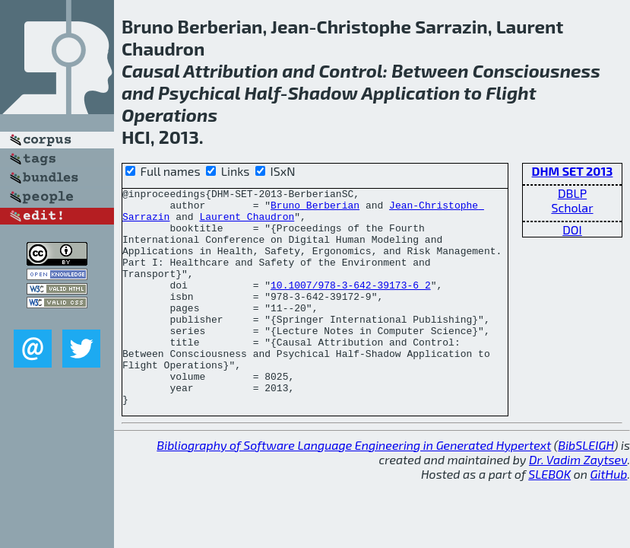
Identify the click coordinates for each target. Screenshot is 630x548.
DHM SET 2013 (572, 171)
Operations (169, 115)
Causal (151, 70)
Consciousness (536, 70)
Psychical (199, 92)
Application (411, 92)
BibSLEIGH (585, 474)
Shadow (323, 92)
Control (350, 70)
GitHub (609, 503)
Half (262, 92)
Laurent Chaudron (246, 223)
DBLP (572, 193)
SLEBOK (549, 503)
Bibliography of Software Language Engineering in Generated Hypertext (354, 474)
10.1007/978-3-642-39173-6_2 (351, 291)
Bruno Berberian (315, 209)
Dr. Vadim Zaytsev (578, 489)
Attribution (230, 70)
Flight (511, 92)
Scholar (572, 207)
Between (429, 70)
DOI (572, 229)
